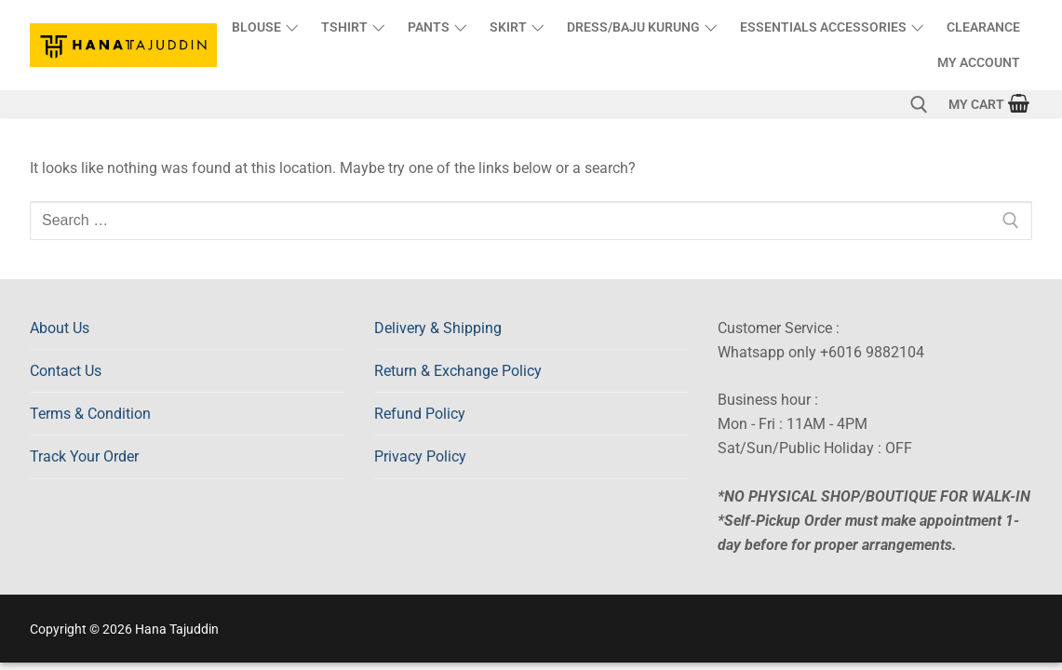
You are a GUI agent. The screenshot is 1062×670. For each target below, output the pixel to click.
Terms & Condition (90, 413)
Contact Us (65, 371)
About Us (59, 328)
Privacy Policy (420, 456)
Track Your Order (84, 456)
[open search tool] (919, 105)
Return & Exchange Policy (458, 371)
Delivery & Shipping (438, 328)
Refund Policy (419, 413)
